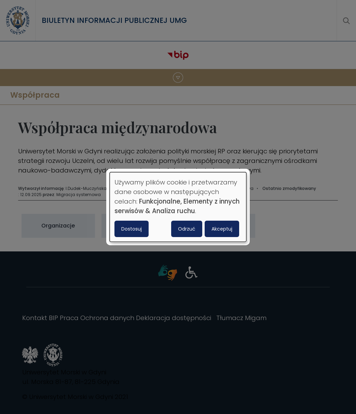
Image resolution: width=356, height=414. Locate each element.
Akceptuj (221, 228)
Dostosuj (131, 228)
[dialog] (178, 207)
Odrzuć (186, 228)
